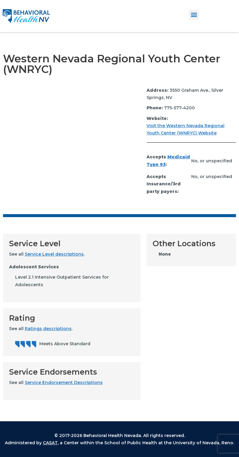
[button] (194, 15)
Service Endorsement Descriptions (64, 382)
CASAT (50, 442)
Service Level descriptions (54, 254)
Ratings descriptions (48, 328)
